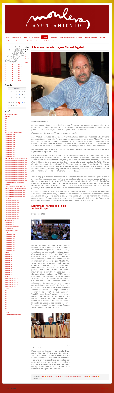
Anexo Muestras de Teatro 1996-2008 (15, 186)
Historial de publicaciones (12, 226)
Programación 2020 (10, 146)
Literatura (8, 198)
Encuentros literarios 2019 (12, 200)
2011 (6, 306)
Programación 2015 (10, 156)
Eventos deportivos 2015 (11, 284)
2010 (6, 308)
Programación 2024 (10, 138)
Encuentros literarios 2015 (13, 71)
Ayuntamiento (16, 37)
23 (16, 102)
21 (11, 102)
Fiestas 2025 (8, 254)
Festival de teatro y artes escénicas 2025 (16, 160)
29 (13, 105)
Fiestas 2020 (8, 264)
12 (24, 97)
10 (19, 97)
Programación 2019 (10, 148)
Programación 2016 (10, 154)
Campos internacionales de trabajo (71, 37)
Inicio (7, 37)
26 (24, 102)
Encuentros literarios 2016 (13, 69)
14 (11, 100)
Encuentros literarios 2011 (13, 79)
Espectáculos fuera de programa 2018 (15, 192)
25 (22, 102)
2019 (6, 120)
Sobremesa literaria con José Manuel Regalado (58, 47)
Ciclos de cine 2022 (10, 234)
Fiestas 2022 (8, 260)
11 (22, 97)
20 (9, 102)
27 (9, 105)
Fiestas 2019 (8, 266)
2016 (6, 126)
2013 (6, 302)
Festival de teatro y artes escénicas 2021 (16, 168)
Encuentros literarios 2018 (13, 65)
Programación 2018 (10, 150)
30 (16, 105)
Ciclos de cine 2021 (10, 236)
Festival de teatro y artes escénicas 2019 (16, 172)
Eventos (7, 116)
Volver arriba (105, 389)
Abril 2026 (17, 88)
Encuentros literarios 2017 (13, 67)
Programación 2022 (10, 142)
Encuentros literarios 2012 (13, 77)
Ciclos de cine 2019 (10, 238)
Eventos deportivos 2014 (11, 286)
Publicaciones (9, 220)
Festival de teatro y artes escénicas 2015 (16, 180)
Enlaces (38, 41)
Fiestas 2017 (8, 270)
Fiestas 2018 (8, 268)
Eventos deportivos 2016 (11, 282)
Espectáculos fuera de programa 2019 (15, 190)
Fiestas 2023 (8, 258)
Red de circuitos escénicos (13, 132)
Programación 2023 (10, 140)
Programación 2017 (10, 152)
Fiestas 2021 (8, 262)
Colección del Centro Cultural (13, 314)
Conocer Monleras (91, 37)
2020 (6, 118)
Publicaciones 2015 (10, 224)
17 (19, 100)
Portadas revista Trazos (11, 230)
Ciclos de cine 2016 (10, 244)
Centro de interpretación (32, 37)
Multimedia (9, 41)
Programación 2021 (10, 144)
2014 (6, 130)
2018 (6, 124)
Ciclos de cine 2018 (10, 240)
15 (13, 100)
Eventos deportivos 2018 (11, 278)
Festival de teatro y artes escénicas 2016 (16, 176)
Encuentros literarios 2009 (13, 81)
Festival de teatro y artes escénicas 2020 (16, 170)
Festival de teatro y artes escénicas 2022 (16, 166)
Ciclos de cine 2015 (10, 246)
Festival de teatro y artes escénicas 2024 (16, 162)
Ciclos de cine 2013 (10, 250)
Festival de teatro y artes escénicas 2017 (16, 178)
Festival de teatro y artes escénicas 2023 (16, 164)
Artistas (7, 312)
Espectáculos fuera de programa (15, 188)
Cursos (7, 288)
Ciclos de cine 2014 (10, 248)
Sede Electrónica (49, 41)
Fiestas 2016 (8, 272)
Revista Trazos (9, 228)
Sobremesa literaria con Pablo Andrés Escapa (48, 207)
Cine (6, 232)
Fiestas (7, 252)
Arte (6, 310)
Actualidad (53, 37)
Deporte (7, 276)
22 (13, 102)
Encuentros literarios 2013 (13, 75)
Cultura (44, 37)
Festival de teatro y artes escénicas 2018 (16, 174)
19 (24, 100)
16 (16, 100)
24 (19, 102)
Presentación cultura (11, 114)
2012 (6, 304)
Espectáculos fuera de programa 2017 (15, 194)
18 (22, 100)
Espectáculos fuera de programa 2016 (15, 196)
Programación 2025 (10, 136)
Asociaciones (20, 41)
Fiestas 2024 (8, 256)
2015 (6, 128)
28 (11, 105)
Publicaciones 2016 (10, 222)
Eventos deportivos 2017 (11, 280)
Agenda (102, 37)
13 (9, 100)
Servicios (30, 41)
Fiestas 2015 (8, 274)
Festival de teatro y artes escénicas (16, 158)
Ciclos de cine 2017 (10, 242)
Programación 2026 (10, 134)
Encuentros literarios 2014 (13, 73)
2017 (6, 122)
